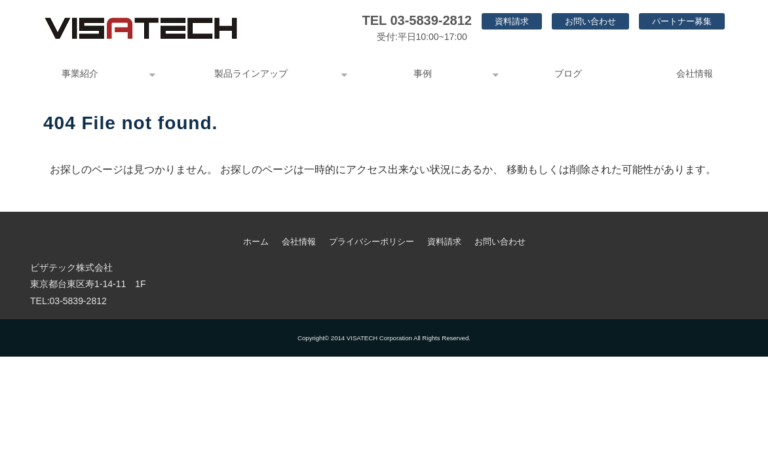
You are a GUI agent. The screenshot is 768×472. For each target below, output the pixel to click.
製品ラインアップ (251, 73)
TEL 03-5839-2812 (417, 20)
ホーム (256, 241)
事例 (422, 73)
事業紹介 (80, 73)
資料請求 (512, 21)
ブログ (568, 73)
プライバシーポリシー (371, 241)
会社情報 (694, 73)
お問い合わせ (590, 21)
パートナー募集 (682, 21)
